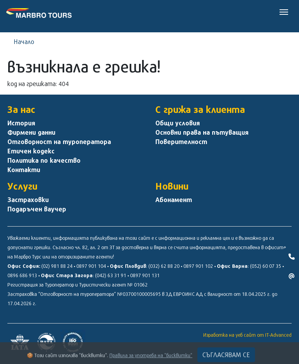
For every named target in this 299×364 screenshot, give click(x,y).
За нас (21, 109)
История (21, 123)
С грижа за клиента (200, 109)
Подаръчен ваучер (36, 209)
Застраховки (28, 200)
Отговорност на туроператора (59, 142)
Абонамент (173, 200)
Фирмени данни (31, 132)
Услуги (22, 186)
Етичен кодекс (31, 151)
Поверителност (181, 142)
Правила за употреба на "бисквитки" (150, 359)
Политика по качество (44, 160)
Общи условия (177, 123)
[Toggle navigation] (284, 11)
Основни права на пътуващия (201, 132)
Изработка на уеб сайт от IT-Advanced (247, 335)
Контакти (23, 170)
